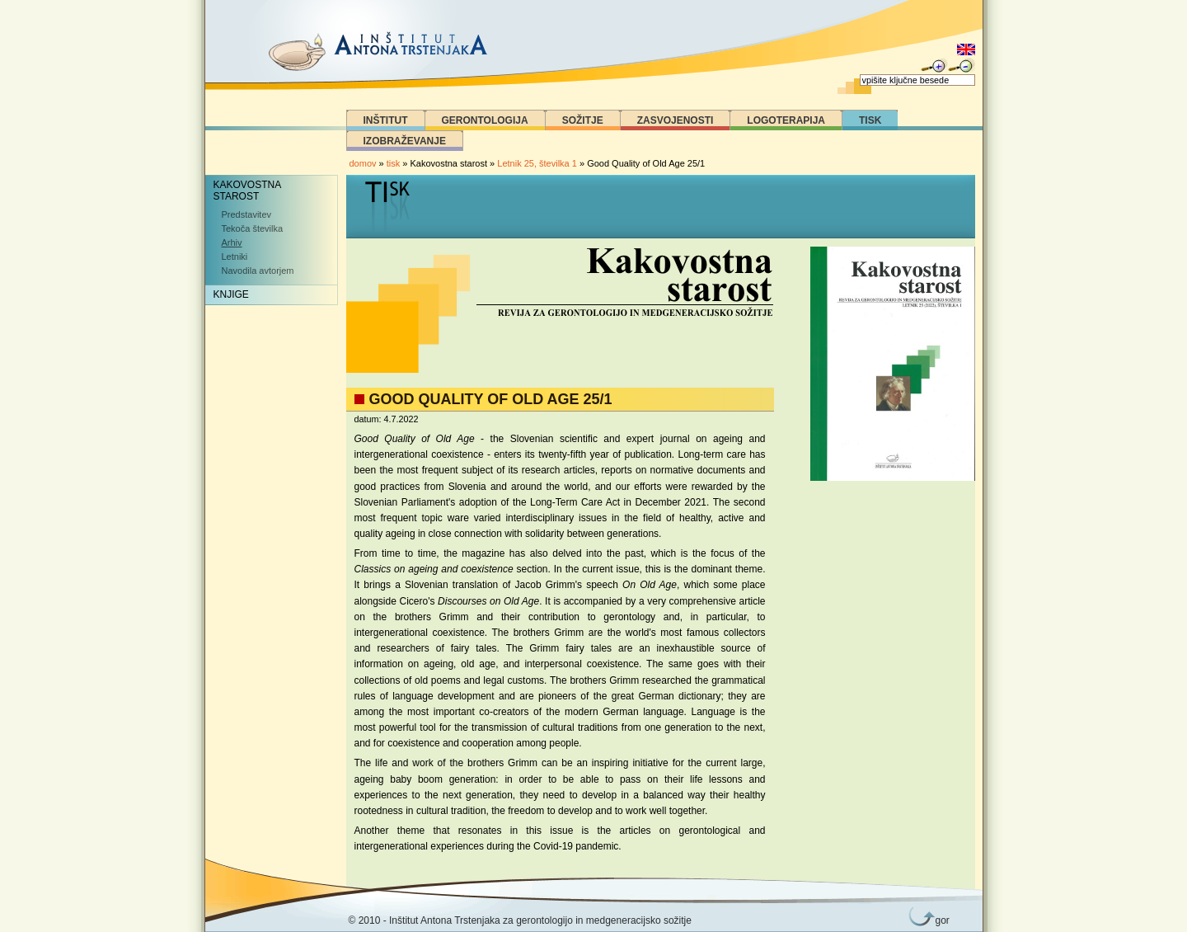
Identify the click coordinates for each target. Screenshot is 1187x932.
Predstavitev (247, 214)
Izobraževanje (405, 141)
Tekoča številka (253, 228)
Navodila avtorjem (258, 270)
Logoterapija (786, 120)
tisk (394, 163)
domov (363, 163)
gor (940, 920)
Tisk (870, 120)
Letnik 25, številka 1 (538, 163)
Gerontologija (485, 120)
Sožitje (582, 120)
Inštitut (386, 120)
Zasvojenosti (675, 120)
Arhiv (232, 242)
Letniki (235, 256)
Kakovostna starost (247, 190)
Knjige (231, 294)
